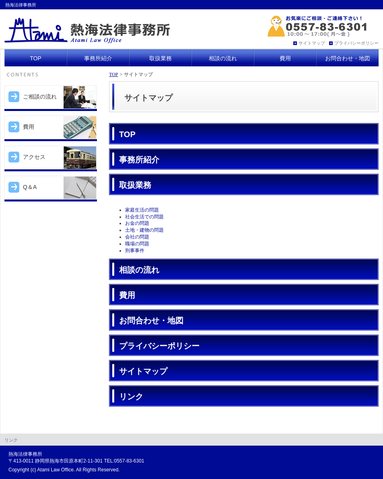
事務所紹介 (139, 159)
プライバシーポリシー (159, 345)
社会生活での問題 (144, 217)
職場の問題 (137, 244)
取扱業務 (135, 185)
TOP (113, 74)
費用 (127, 295)
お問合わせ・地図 (151, 320)
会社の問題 (137, 237)
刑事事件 (134, 250)
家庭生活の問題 (142, 210)
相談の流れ (139, 269)
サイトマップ (143, 371)
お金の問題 (137, 223)
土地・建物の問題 (144, 230)
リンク (131, 396)
